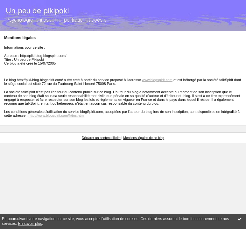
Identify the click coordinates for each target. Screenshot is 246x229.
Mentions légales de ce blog (143, 138)
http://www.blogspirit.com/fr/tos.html (57, 115)
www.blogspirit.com (157, 80)
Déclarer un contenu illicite (101, 138)
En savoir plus (30, 223)
